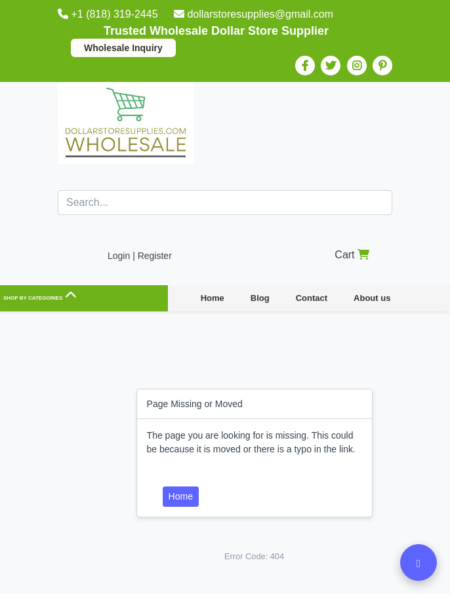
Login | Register (140, 255)
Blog (260, 298)
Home (212, 298)
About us (372, 298)
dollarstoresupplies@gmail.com (253, 14)
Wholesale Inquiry (123, 48)
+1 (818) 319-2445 (109, 14)
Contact (311, 298)
